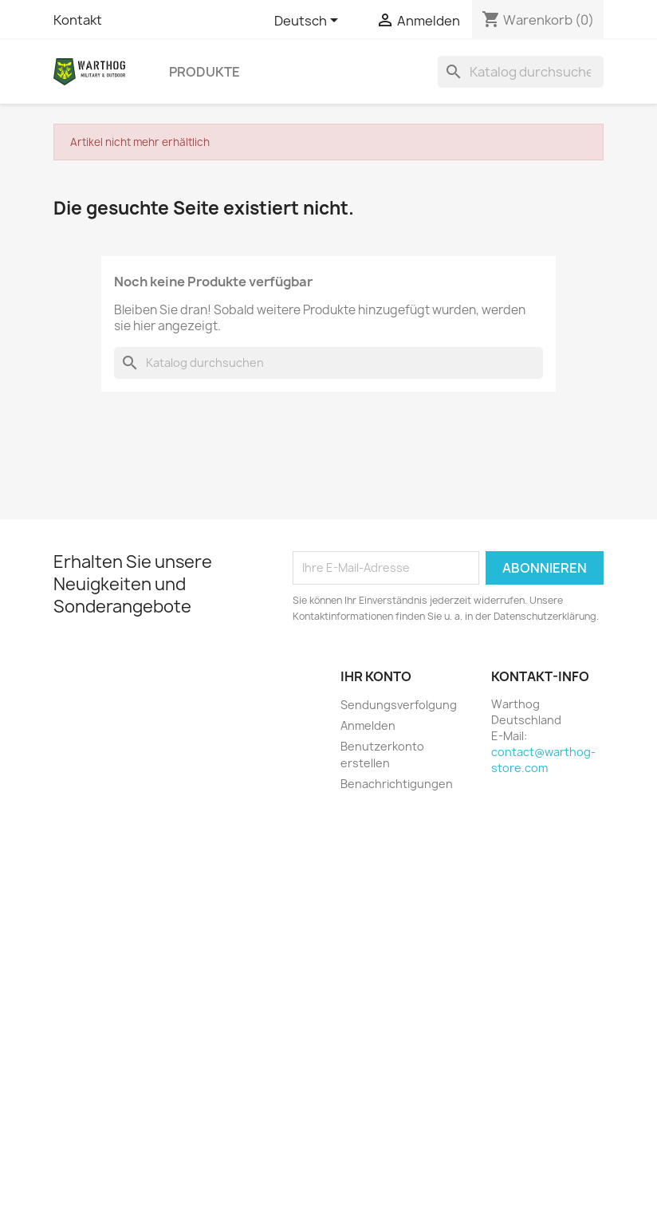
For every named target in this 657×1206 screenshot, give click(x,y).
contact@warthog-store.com (543, 759)
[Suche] (521, 72)
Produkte (204, 72)
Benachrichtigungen (396, 783)
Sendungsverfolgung (398, 704)
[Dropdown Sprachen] (309, 21)
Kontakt (77, 20)
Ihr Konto (375, 676)
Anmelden (367, 725)
